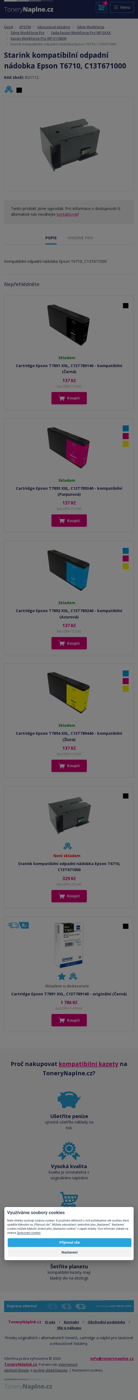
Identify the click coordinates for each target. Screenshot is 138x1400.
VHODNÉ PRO (80, 237)
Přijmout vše (69, 1242)
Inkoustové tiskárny (54, 26)
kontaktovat (67, 214)
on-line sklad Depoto (50, 1370)
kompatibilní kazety (88, 1064)
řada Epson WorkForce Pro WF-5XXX (81, 32)
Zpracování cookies (29, 1232)
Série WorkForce (90, 26)
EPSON (25, 26)
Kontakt (71, 1322)
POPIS (51, 237)
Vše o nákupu (69, 1327)
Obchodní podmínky (106, 1322)
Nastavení (70, 1252)
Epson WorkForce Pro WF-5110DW (39, 38)
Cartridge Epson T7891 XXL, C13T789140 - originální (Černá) (69, 993)
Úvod (8, 26)
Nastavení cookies (87, 1370)
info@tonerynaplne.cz (112, 1358)
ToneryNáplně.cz (20, 1364)
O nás (50, 1322)
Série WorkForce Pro (28, 32)
